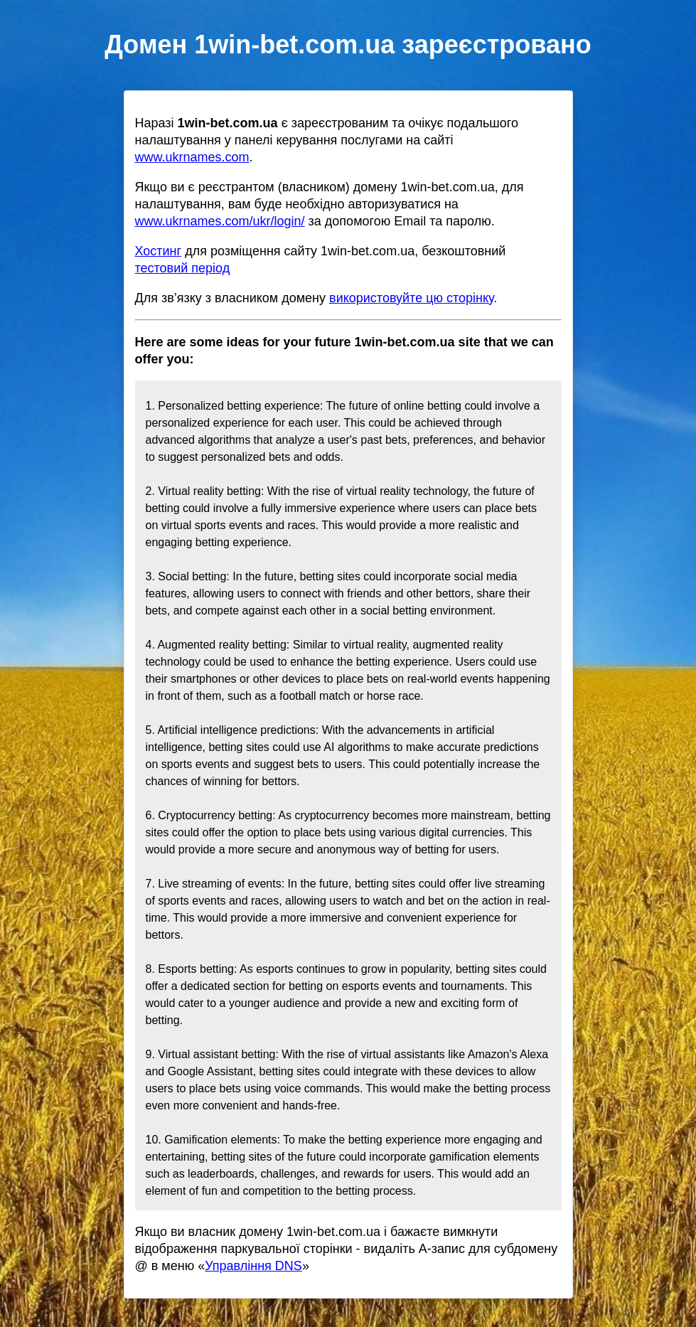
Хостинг (158, 251)
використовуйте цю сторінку (411, 298)
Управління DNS (253, 1266)
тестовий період (182, 268)
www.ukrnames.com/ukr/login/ (220, 221)
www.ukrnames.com (192, 157)
